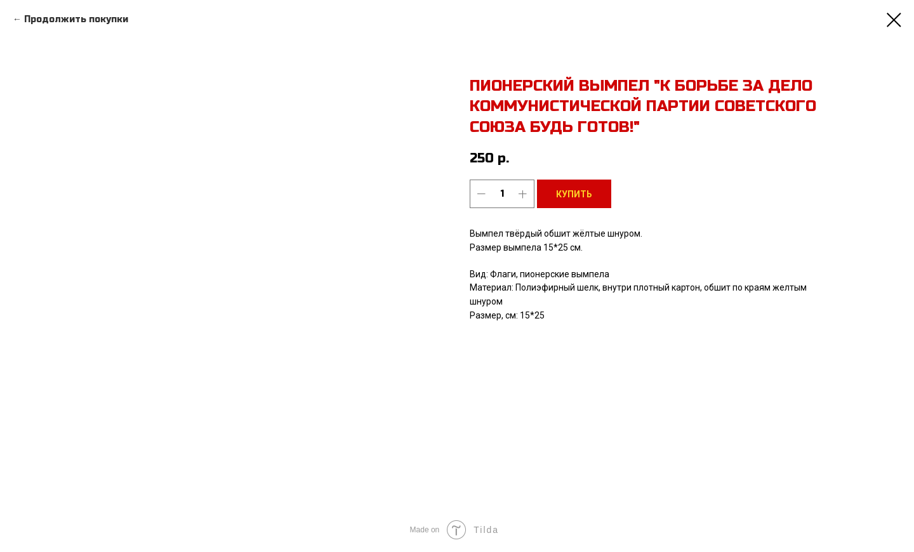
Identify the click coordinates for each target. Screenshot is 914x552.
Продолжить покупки (76, 19)
